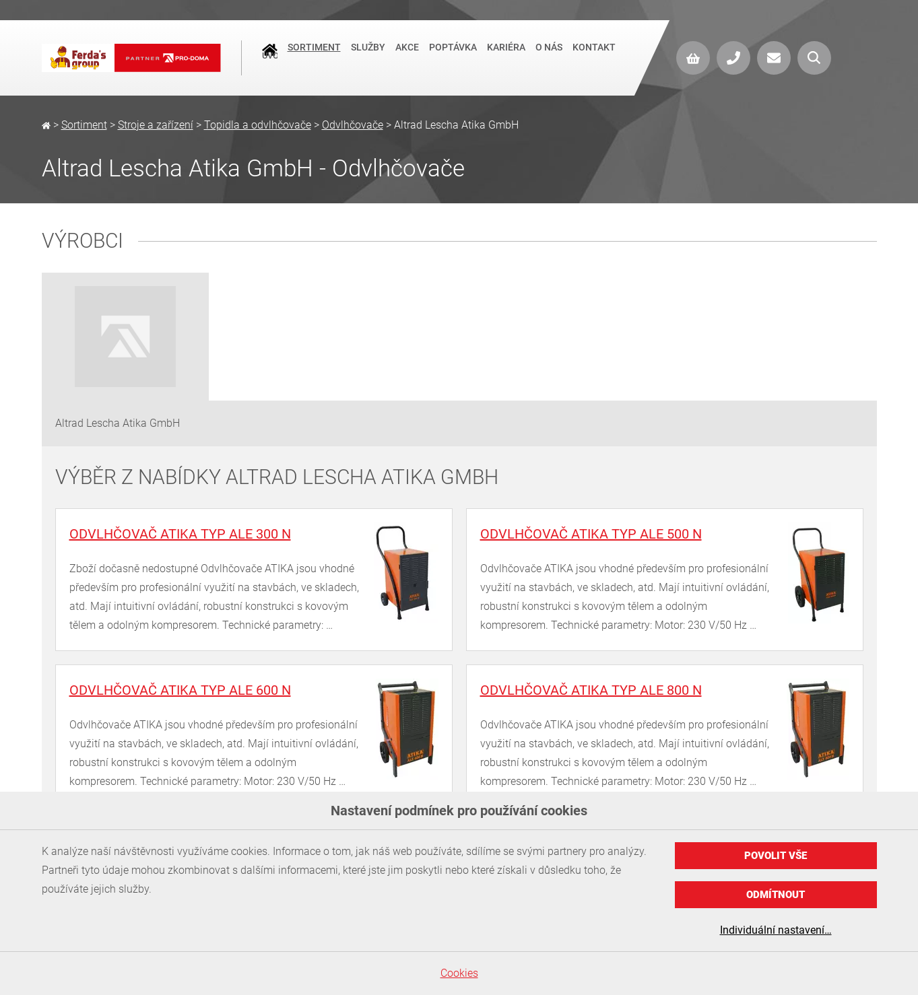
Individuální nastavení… (776, 930)
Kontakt (594, 56)
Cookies (459, 973)
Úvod (269, 58)
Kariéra (506, 56)
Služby (368, 56)
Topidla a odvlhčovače (257, 124)
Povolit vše (775, 856)
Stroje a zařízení (155, 124)
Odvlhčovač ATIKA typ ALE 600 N (180, 690)
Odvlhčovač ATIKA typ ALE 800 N (591, 690)
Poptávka (453, 56)
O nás (548, 56)
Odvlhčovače (352, 124)
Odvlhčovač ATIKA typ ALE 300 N (180, 534)
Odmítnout (775, 895)
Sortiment (314, 56)
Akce (407, 56)
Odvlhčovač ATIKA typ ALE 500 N (591, 534)
